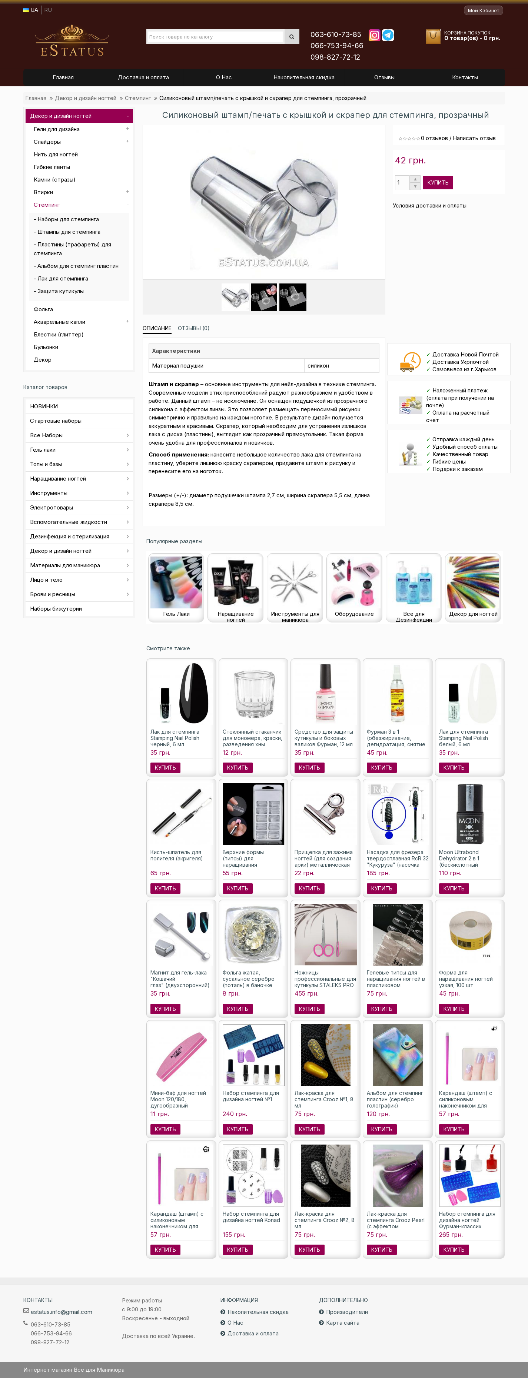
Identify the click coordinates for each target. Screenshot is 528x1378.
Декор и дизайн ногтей (85, 98)
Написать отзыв (474, 138)
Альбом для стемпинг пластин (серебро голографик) (395, 1099)
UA (30, 9)
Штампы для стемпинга (68, 231)
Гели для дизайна (57, 129)
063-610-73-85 (336, 34)
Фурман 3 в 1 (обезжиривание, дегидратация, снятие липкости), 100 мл (396, 741)
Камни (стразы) (55, 179)
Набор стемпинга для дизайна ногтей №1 (251, 1096)
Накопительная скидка (258, 1311)
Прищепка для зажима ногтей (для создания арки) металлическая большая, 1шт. (324, 861)
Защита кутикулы (60, 291)
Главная (35, 98)
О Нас (235, 1322)
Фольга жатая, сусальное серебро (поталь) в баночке (249, 978)
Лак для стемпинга (62, 278)
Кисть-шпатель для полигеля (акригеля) (176, 855)
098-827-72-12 (335, 57)
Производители (347, 1311)
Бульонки (46, 347)
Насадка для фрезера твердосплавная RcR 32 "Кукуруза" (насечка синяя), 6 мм (398, 861)
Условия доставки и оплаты (429, 205)
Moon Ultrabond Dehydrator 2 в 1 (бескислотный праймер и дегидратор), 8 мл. (464, 864)
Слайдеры (47, 141)
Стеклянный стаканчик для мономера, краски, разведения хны (252, 737)
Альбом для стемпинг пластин (78, 265)
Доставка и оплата (253, 1333)
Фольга (43, 309)
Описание (157, 328)
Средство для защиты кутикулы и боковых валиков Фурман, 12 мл (324, 737)
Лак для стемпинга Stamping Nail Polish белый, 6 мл (463, 737)
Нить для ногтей (56, 154)
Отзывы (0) (194, 328)
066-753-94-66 (337, 45)
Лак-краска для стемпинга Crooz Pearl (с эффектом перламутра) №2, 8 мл (396, 1223)
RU (48, 9)
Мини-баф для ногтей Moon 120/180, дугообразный (178, 1099)
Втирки (43, 192)
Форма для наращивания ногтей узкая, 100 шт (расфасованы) (466, 982)
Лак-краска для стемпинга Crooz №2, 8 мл (325, 1220)
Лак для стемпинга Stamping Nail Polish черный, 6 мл (174, 737)
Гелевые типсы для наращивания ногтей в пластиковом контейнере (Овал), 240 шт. (396, 985)
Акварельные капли (59, 321)
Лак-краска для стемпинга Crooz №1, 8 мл (324, 1099)
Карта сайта (342, 1322)
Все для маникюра (71, 40)
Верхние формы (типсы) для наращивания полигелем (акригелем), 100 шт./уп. (253, 864)
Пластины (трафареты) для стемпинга (72, 249)
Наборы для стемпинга (68, 219)
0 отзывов (434, 138)
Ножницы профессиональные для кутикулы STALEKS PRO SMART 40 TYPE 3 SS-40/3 (325, 985)
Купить (438, 182)
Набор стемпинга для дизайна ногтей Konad (251, 1217)
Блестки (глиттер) (59, 334)
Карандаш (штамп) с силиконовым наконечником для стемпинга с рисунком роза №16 (179, 1226)
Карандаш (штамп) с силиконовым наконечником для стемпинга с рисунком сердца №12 (468, 1105)
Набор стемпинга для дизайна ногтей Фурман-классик (467, 1220)
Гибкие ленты (52, 166)
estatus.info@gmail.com (61, 1311)
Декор (43, 359)
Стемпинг (138, 98)
